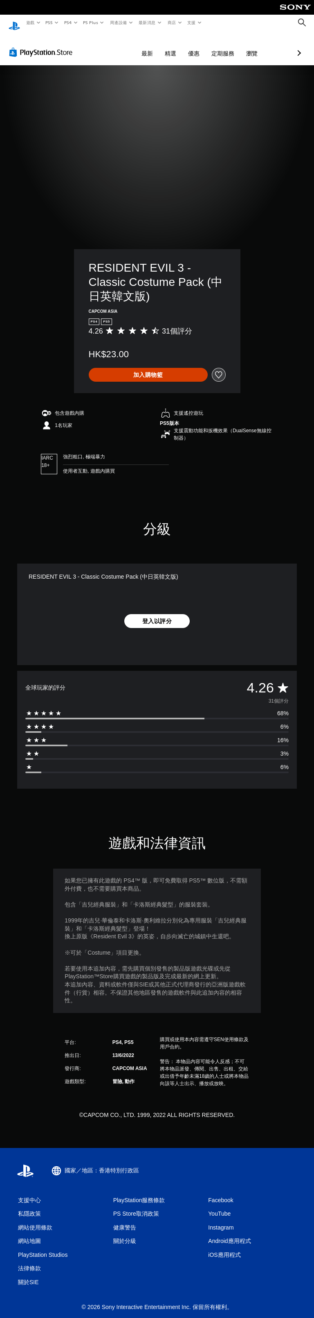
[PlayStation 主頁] (14, 23)
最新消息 (147, 22)
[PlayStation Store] (42, 44)
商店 (171, 22)
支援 (191, 22)
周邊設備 (118, 22)
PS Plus (90, 22)
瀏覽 (208, 45)
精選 (127, 45)
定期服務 (179, 45)
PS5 (49, 22)
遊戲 (30, 22)
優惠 (150, 45)
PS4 (68, 22)
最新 (104, 45)
